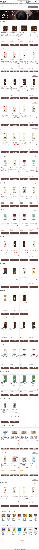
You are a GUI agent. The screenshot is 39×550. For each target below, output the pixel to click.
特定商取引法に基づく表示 (24, 544)
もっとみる (34, 21)
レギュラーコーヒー (33, 7)
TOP (1, 5)
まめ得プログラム (3, 542)
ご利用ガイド (2, 540)
